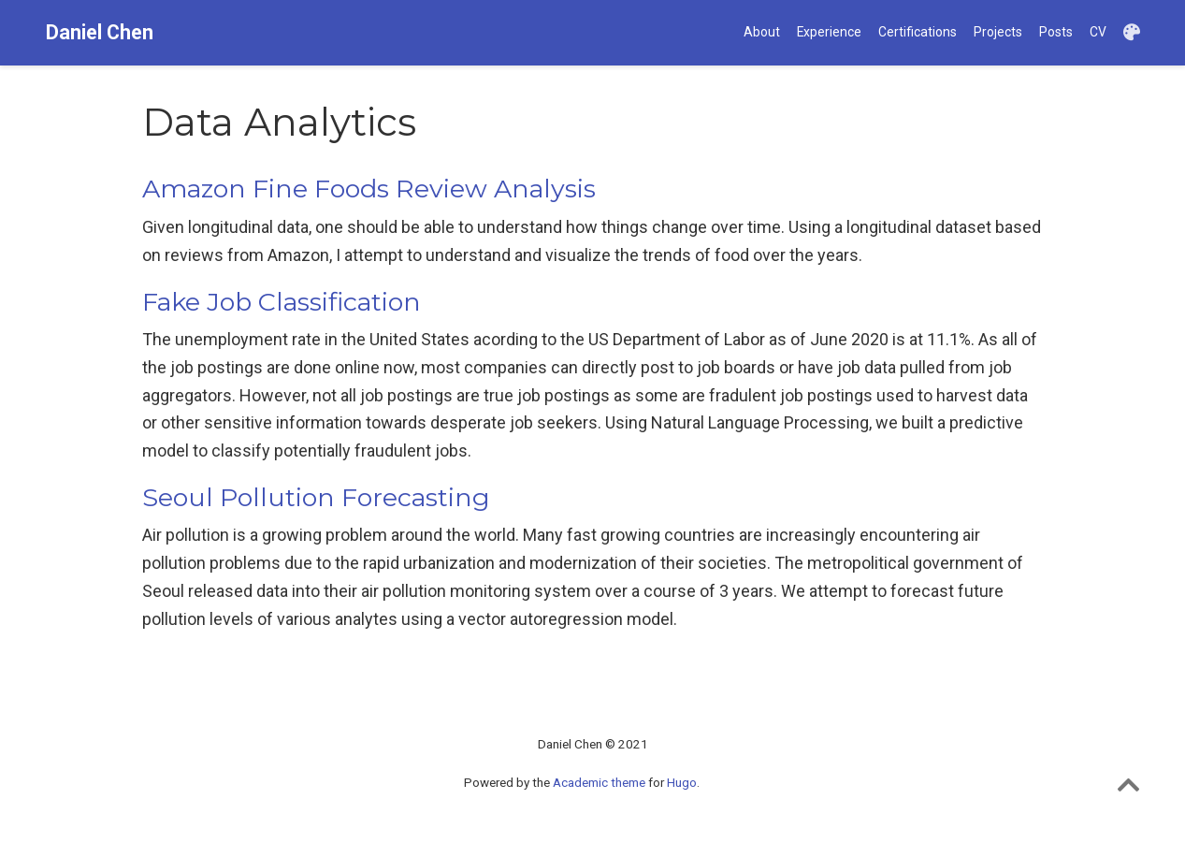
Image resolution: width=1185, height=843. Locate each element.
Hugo (682, 782)
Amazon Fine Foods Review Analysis (369, 188)
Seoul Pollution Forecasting (316, 497)
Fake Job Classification (281, 301)
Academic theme (599, 782)
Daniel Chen (99, 32)
